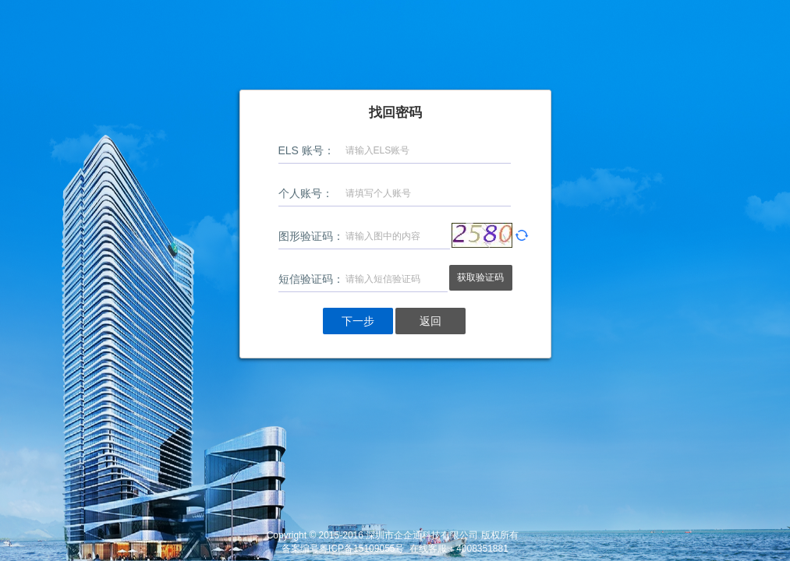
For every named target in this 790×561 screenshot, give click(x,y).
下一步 (358, 321)
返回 (430, 321)
